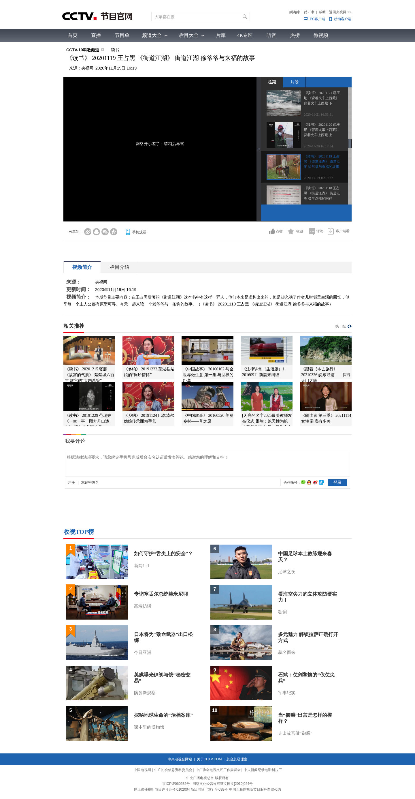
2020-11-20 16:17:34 (318, 146)
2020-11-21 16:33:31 (318, 114)
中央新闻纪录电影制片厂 (263, 770)
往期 (272, 82)
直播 (96, 35)
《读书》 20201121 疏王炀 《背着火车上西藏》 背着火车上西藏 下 (322, 98)
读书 (115, 50)
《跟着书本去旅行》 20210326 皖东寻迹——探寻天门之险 (326, 375)
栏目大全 (189, 35)
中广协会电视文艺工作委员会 (218, 770)
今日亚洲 (142, 652)
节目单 (122, 35)
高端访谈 (142, 606)
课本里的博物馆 (149, 727)
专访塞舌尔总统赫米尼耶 (161, 594)
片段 (294, 82)
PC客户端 (317, 19)
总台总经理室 (237, 759)
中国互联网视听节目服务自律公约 (255, 789)
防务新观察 (145, 693)
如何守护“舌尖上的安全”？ (163, 553)
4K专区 (245, 35)
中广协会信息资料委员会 (173, 770)
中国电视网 (142, 770)
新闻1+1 (141, 565)
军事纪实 (286, 693)
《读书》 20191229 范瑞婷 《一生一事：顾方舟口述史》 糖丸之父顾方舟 (88, 421)
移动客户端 (342, 19)
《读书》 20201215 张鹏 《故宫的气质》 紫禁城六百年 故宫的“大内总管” (89, 375)
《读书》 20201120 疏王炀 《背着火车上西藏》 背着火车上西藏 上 (322, 130)
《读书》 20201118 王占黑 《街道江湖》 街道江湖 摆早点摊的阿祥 (322, 193)
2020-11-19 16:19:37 (318, 178)
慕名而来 (286, 652)
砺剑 (282, 612)
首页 (73, 35)
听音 (271, 35)
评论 (319, 231)
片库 (221, 35)
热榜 (295, 35)
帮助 (322, 12)
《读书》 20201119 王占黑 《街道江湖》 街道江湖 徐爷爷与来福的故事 (322, 161)
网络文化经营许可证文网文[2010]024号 (223, 784)
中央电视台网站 (180, 759)
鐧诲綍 (294, 12)
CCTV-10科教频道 (82, 50)
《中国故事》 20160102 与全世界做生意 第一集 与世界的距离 (208, 375)
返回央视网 (340, 12)
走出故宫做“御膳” (295, 733)
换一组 (340, 326)
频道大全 (152, 35)
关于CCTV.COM (209, 759)
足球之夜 (286, 571)
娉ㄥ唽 (309, 12)
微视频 (321, 35)
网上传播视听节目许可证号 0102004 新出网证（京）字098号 (181, 789)
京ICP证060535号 (176, 784)
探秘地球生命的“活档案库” (163, 715)
